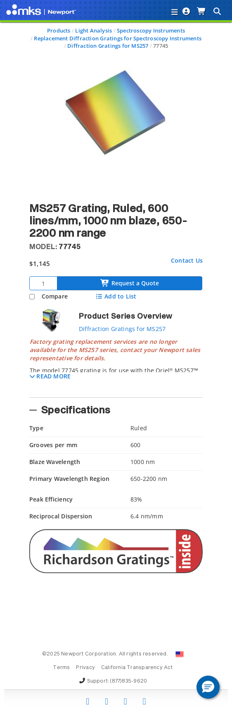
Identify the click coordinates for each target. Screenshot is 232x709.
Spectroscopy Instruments (151, 30)
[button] (50, 376)
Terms (61, 667)
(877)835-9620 (128, 681)
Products (59, 30)
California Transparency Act (137, 667)
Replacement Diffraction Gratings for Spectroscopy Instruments (117, 38)
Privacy (85, 667)
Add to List (115, 296)
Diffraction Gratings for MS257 (107, 45)
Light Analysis (93, 30)
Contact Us (187, 260)
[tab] (116, 365)
